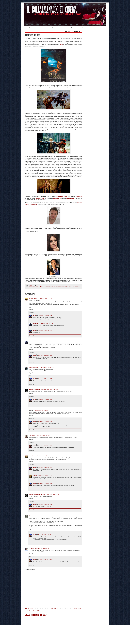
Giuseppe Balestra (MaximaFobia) (37, 389)
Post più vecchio (77, 608)
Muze (61, 44)
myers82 (31, 456)
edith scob (41, 286)
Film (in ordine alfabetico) (38, 27)
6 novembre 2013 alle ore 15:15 (45, 330)
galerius (31, 515)
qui (58, 196)
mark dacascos (59, 286)
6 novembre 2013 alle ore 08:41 (45, 315)
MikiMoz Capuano (33, 298)
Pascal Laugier (70, 198)
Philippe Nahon (40, 198)
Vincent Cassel (63, 196)
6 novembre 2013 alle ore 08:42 (45, 355)
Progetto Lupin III (73, 27)
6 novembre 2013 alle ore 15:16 (45, 445)
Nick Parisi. (35, 323)
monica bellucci (65, 286)
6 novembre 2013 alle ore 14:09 (46, 323)
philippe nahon (77, 286)
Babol (34, 315)
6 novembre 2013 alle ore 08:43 (45, 399)
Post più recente (29, 608)
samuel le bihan (29, 288)
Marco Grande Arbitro (34, 367)
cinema (37, 286)
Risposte (32, 312)
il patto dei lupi (52, 286)
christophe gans (32, 286)
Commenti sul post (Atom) (35, 610)
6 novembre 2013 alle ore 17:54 (40, 456)
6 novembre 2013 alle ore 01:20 (47, 367)
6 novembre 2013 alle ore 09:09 (41, 410)
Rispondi (31, 309)
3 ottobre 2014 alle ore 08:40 (44, 534)
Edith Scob (79, 196)
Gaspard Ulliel (57, 198)
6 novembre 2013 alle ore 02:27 (52, 389)
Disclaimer (87, 27)
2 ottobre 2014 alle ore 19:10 (39, 515)
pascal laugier (71, 286)
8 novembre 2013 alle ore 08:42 (45, 504)
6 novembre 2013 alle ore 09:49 (45, 421)
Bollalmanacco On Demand (61, 27)
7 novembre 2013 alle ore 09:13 (45, 467)
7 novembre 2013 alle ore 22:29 (52, 494)
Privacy (81, 27)
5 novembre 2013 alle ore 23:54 (42, 341)
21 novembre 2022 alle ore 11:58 (45, 559)
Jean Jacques (32, 435)
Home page (27, 27)
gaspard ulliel (46, 286)
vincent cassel (35, 288)
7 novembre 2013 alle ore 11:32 (45, 483)
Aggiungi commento (30, 569)
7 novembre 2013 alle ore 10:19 (44, 475)
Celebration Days (49, 27)
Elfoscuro (31, 548)
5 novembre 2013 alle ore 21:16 (45, 298)
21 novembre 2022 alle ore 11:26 (41, 548)
